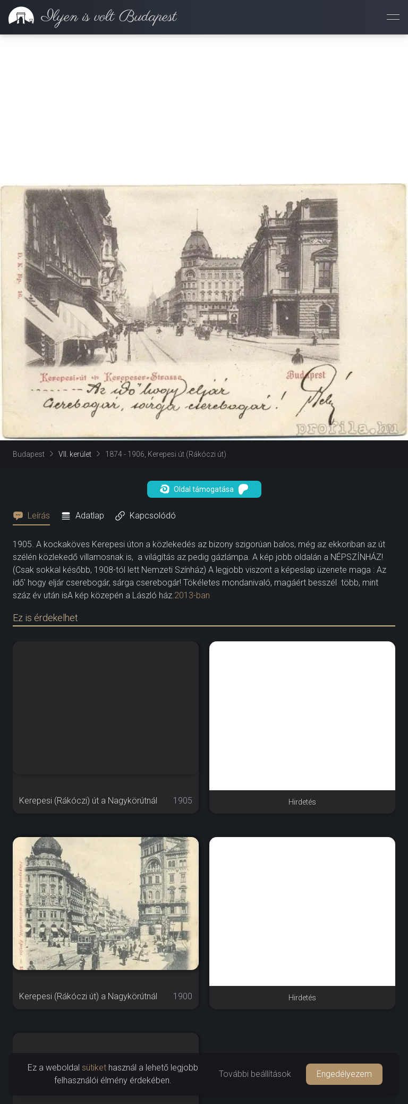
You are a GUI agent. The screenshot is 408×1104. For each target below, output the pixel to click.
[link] (88, 17)
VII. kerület (74, 454)
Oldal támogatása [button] (204, 489)
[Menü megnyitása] (393, 17)
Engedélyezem (344, 1074)
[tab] (34, 515)
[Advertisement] (204, 109)
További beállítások (255, 1074)
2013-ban (192, 595)
